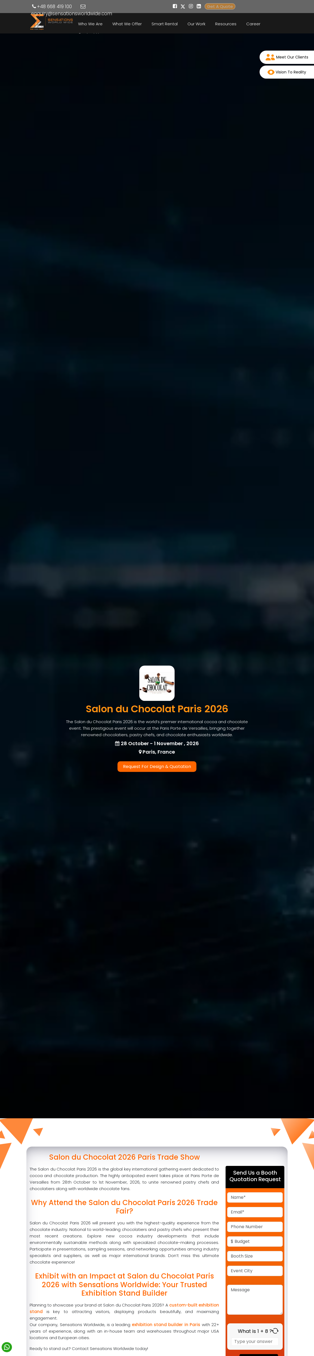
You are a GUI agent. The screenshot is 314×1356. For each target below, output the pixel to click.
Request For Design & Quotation (157, 766)
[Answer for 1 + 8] (255, 1342)
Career (253, 24)
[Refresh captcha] (275, 1330)
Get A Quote (220, 6)
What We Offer (127, 24)
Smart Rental (165, 24)
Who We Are (90, 24)
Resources (225, 24)
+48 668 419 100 (54, 6)
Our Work (196, 24)
